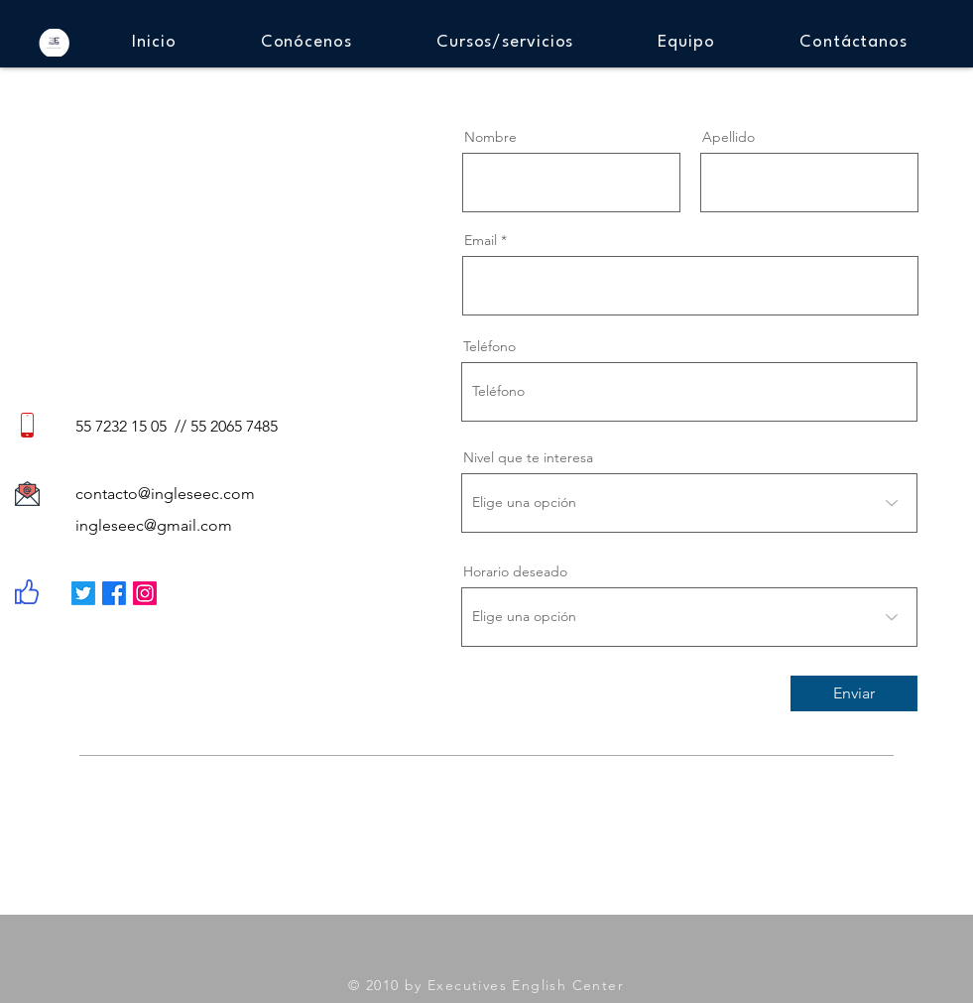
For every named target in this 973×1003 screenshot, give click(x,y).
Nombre (490, 137)
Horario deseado (515, 571)
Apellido (728, 137)
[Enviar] (854, 693)
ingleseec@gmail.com (153, 525)
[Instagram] (145, 593)
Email (480, 240)
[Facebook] (114, 593)
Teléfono (489, 346)
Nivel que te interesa (528, 457)
